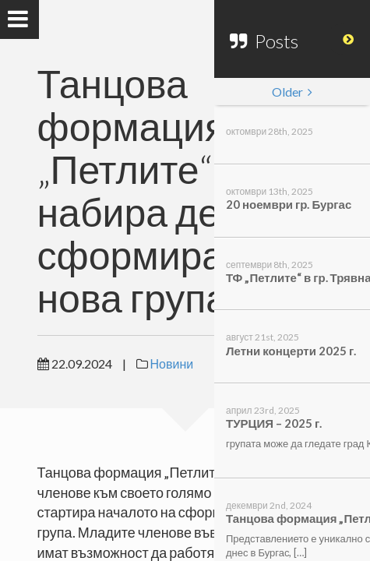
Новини (172, 363)
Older (292, 91)
